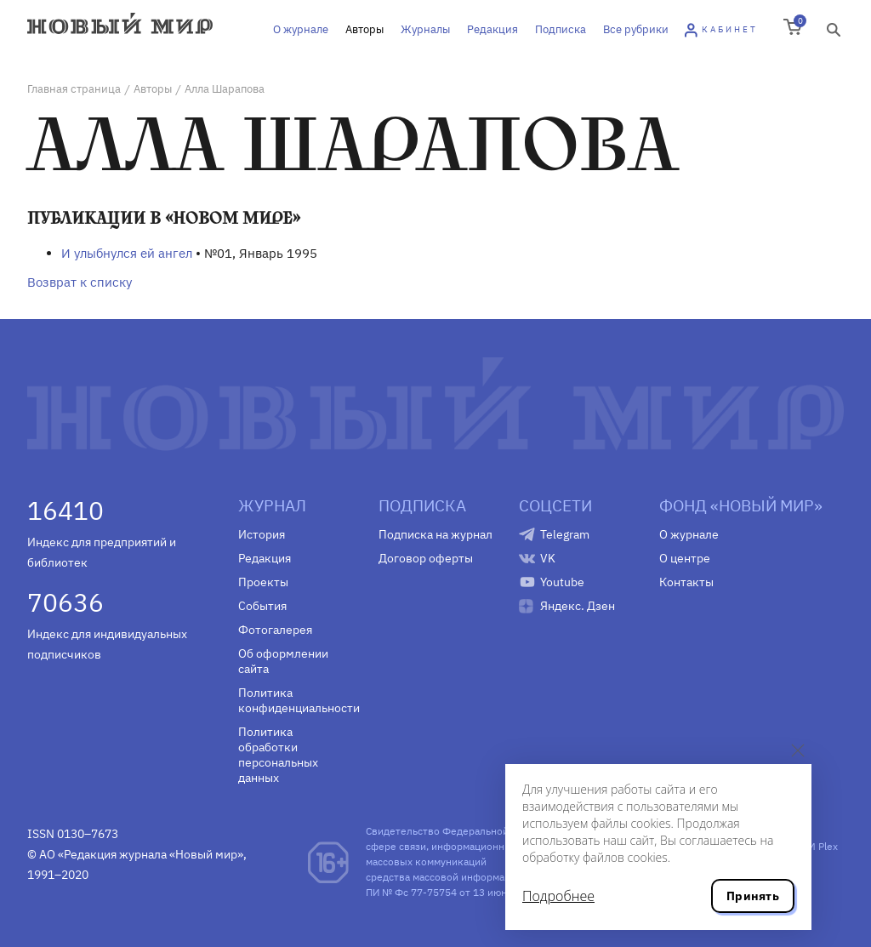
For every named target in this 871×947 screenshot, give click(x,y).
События (262, 605)
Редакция (492, 29)
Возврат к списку (79, 282)
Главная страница (74, 89)
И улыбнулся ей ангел (126, 253)
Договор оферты (426, 558)
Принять (752, 896)
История (261, 534)
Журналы (425, 29)
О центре (684, 558)
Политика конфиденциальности (295, 700)
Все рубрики (636, 29)
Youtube (562, 582)
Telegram (564, 534)
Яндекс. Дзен (577, 605)
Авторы (364, 29)
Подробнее (558, 895)
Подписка (560, 29)
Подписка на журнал (435, 534)
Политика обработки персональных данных (278, 754)
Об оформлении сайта (283, 661)
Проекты (263, 582)
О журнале (300, 29)
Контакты (686, 582)
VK (547, 558)
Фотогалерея (275, 629)
